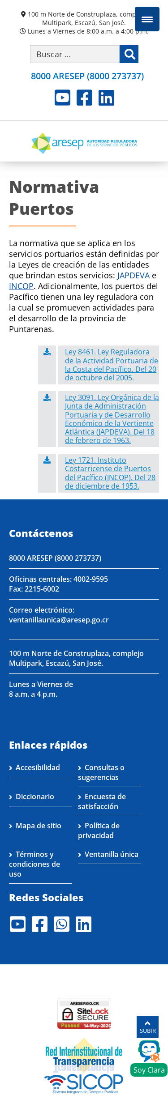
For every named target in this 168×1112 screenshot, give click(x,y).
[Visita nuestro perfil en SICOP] (84, 1083)
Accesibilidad (38, 767)
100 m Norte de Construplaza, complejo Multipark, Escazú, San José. (87, 18)
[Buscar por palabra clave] (75, 54)
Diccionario (35, 796)
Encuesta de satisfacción (102, 801)
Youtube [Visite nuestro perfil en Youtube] (62, 98)
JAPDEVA (133, 275)
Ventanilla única (111, 854)
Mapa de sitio (38, 826)
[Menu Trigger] (147, 19)
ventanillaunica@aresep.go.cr (59, 620)
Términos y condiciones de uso (34, 864)
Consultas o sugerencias (101, 772)
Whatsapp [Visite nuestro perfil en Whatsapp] (61, 924)
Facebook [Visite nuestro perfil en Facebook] (84, 98)
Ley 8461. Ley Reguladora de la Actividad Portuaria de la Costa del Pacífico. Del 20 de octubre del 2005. (111, 365)
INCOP (21, 286)
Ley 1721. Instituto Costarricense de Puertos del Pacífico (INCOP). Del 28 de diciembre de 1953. (110, 473)
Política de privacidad (99, 830)
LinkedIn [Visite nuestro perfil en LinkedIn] (106, 98)
